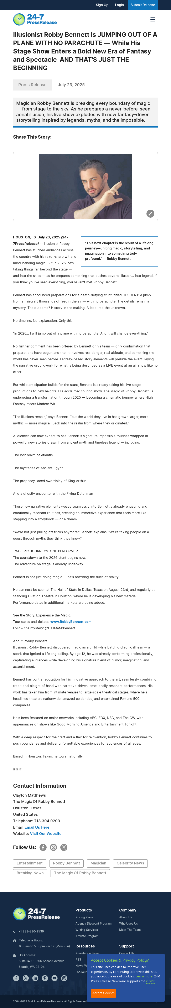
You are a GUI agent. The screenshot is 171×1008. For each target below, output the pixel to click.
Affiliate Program (87, 936)
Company (127, 910)
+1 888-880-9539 (31, 931)
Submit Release (143, 5)
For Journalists (85, 972)
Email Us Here (37, 827)
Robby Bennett (66, 863)
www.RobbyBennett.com (71, 622)
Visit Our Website (46, 834)
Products (84, 910)
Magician (98, 863)
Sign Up (102, 5)
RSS (78, 959)
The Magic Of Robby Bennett (80, 873)
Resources (85, 946)
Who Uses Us (128, 923)
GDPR (150, 981)
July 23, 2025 (71, 85)
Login (119, 5)
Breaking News (30, 873)
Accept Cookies (103, 993)
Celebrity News (130, 863)
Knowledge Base (87, 953)
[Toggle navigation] (153, 19)
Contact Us (127, 953)
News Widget (85, 966)
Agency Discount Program (94, 923)
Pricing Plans (84, 917)
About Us (125, 917)
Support (126, 946)
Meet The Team (130, 930)
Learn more (144, 976)
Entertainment (30, 863)
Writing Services (87, 930)
